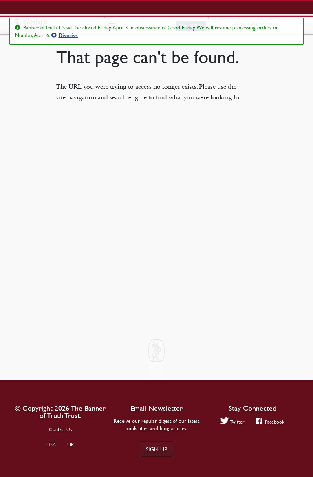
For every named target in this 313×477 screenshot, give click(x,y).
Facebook (270, 421)
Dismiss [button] (68, 35)
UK (71, 444)
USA (51, 444)
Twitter (232, 421)
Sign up (156, 449)
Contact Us (60, 429)
